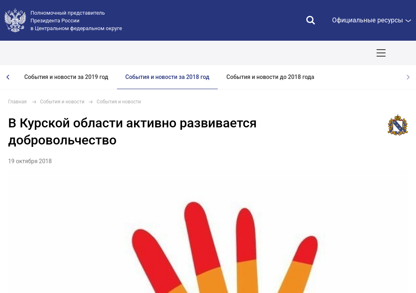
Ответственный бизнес (278, 53)
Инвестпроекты (344, 53)
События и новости (62, 102)
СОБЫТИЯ (106, 53)
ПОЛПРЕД (66, 53)
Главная (17, 102)
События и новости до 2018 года (270, 77)
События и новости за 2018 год (168, 77)
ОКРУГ (30, 53)
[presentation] (8, 77)
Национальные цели (159, 53)
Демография (218, 53)
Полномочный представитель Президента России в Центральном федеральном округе (76, 20)
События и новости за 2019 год (66, 77)
